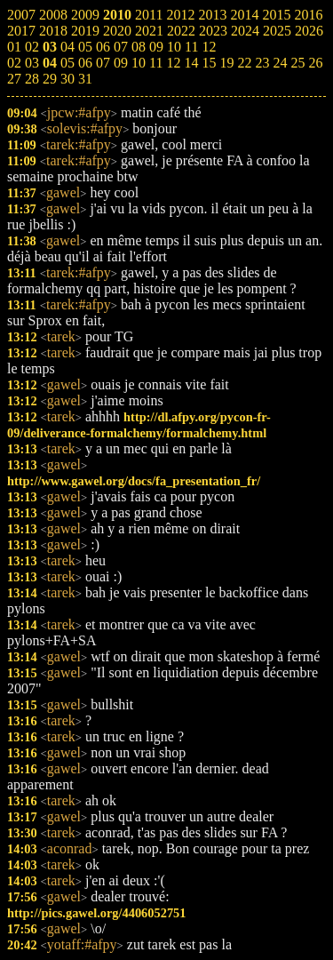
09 (121, 62)
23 (262, 62)
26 (315, 62)
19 (226, 62)
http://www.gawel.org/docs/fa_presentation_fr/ (133, 481)
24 (280, 62)
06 (85, 62)
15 (209, 62)
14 (191, 62)
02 (14, 62)
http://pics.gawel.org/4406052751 (96, 913)
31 (85, 78)
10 (138, 62)
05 (67, 62)
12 (173, 62)
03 (32, 62)
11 (156, 62)
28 (32, 78)
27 (14, 78)
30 (67, 78)
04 (50, 62)
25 (297, 62)
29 (50, 78)
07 (103, 62)
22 (244, 62)
